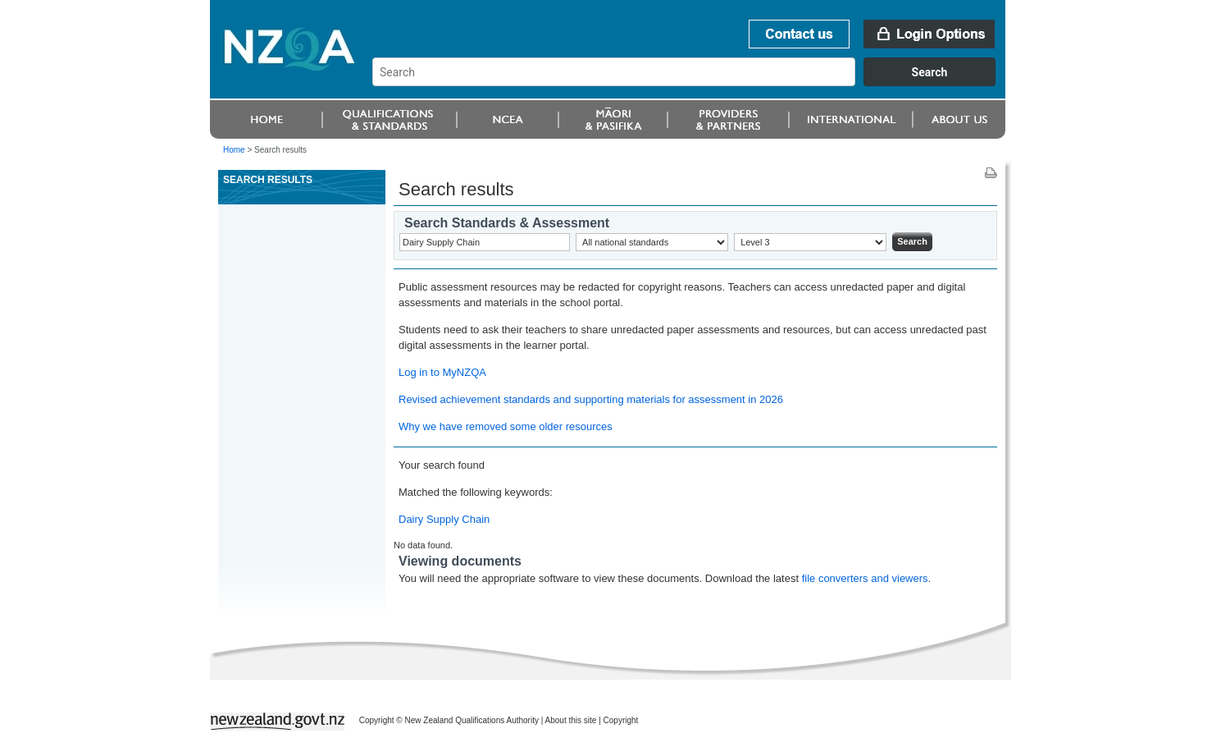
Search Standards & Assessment (506, 223)
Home (234, 149)
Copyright (621, 720)
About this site (571, 720)
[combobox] (691, 82)
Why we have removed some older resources (506, 426)
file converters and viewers (865, 578)
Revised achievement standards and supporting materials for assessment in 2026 (591, 399)
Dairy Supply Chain (444, 519)
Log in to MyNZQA (442, 372)
